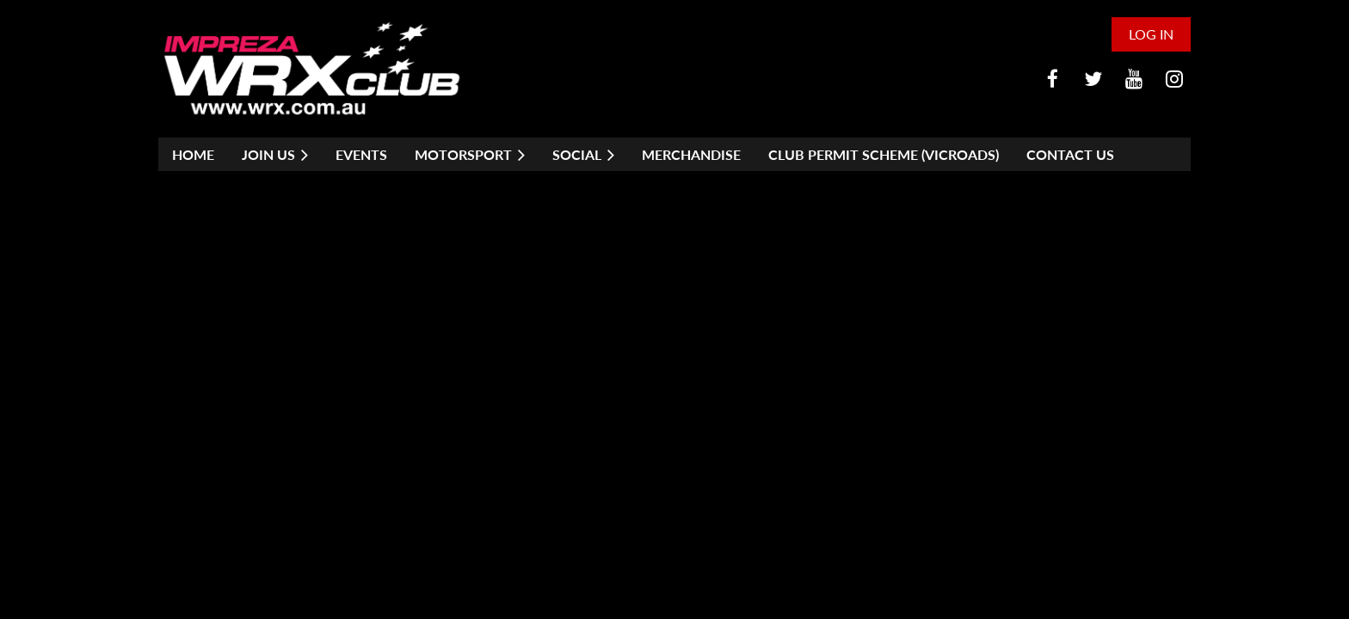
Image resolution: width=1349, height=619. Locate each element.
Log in (1151, 34)
